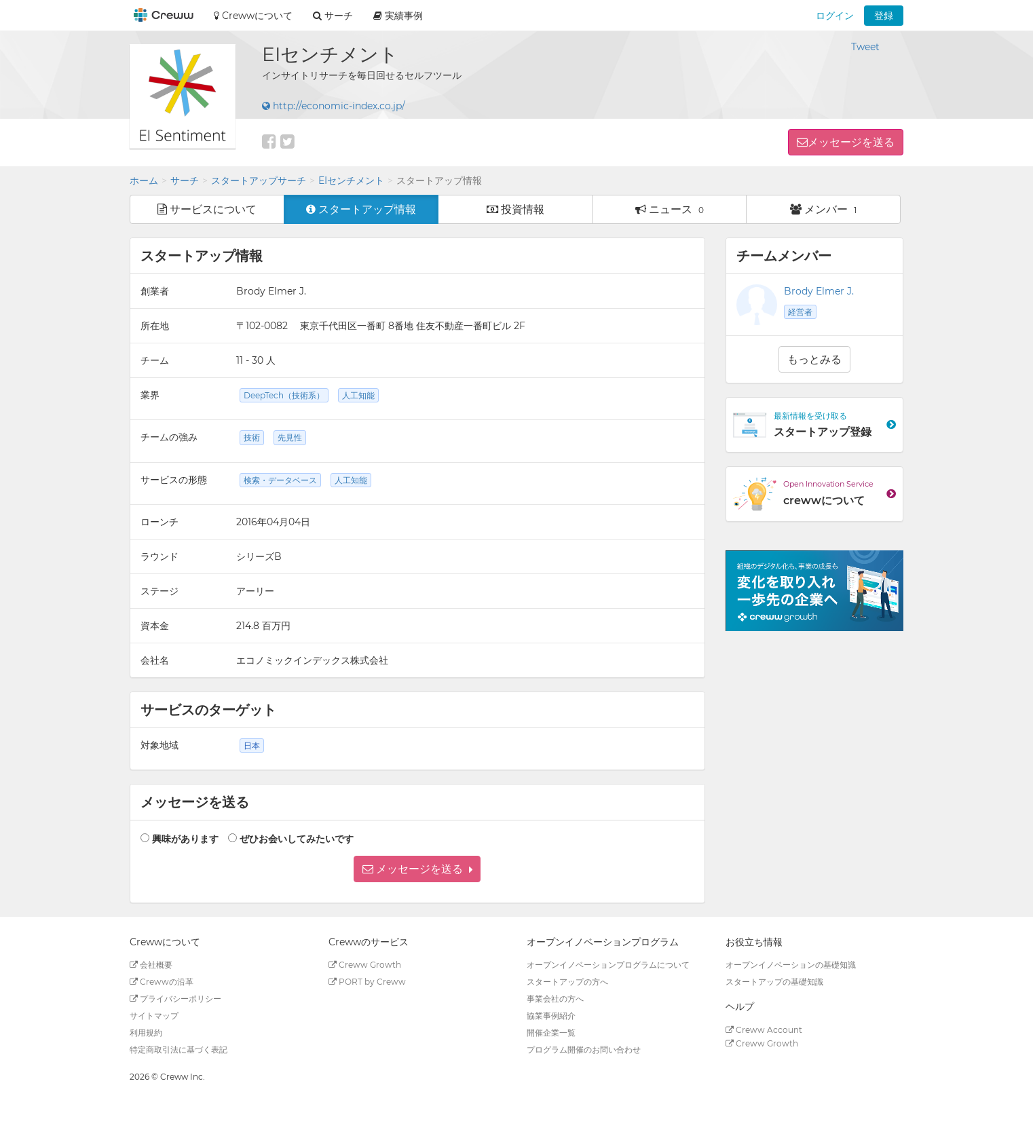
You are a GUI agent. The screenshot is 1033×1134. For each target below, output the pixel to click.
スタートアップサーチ (258, 180)
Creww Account (764, 1030)
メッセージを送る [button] (851, 142)
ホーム (144, 180)
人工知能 (358, 395)
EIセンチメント (351, 180)
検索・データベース (280, 480)
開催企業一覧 (551, 1032)
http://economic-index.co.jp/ (333, 106)
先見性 (290, 437)
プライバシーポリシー (175, 999)
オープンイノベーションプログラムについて (608, 965)
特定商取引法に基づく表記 (178, 1049)
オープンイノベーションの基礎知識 (791, 965)
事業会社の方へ (555, 999)
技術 (252, 437)
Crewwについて (253, 16)
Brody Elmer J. (819, 291)
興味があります (185, 839)
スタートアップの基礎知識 (774, 982)
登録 (883, 16)
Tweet (865, 47)
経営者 (800, 312)
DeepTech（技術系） (284, 395)
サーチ (184, 180)
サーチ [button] (333, 16)
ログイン (835, 16)
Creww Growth (364, 965)
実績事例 (398, 16)
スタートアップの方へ (567, 982)
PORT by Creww (367, 982)
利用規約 (146, 1032)
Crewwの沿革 (161, 982)
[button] (417, 869)
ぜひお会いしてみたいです (297, 839)
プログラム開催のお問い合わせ (584, 1049)
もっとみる (814, 359)
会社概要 (151, 965)
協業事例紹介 (551, 1015)
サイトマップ (154, 1015)
